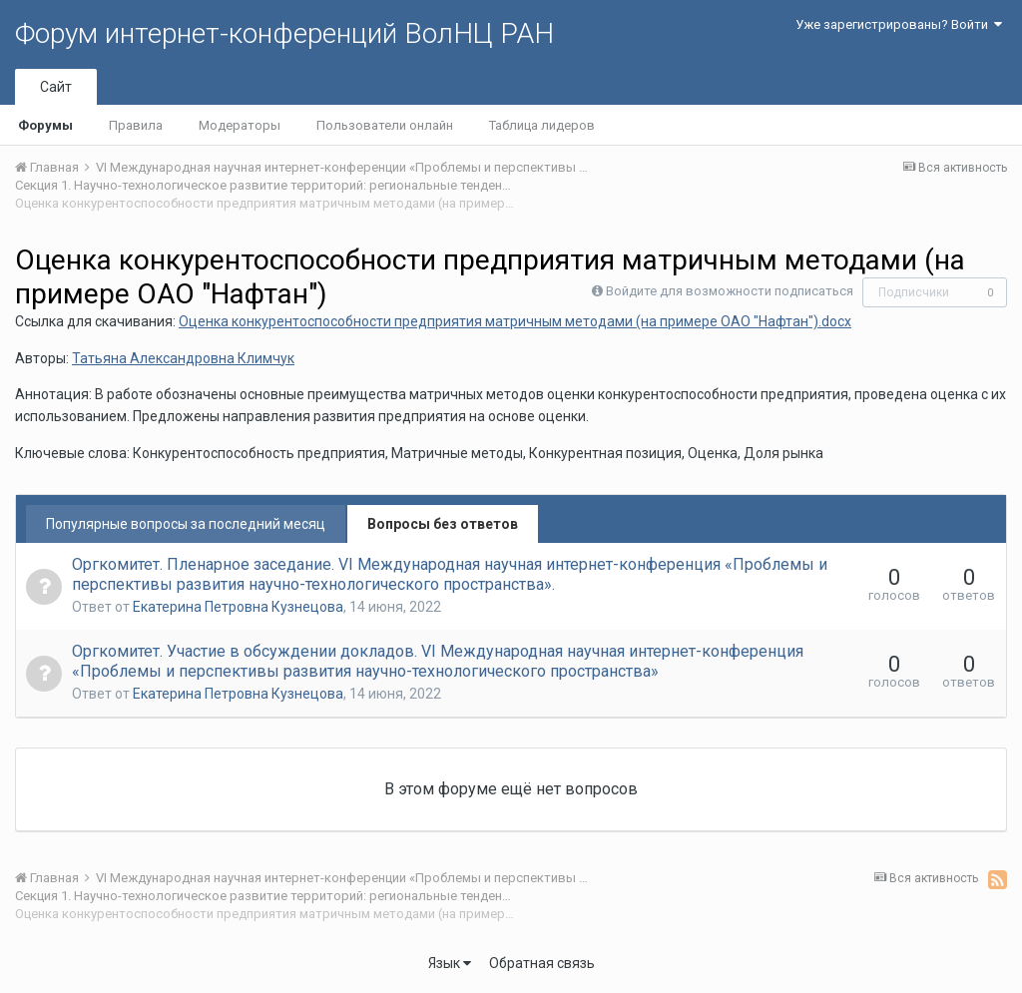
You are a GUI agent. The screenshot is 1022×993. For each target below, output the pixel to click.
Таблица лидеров (542, 125)
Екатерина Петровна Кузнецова (238, 607)
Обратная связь (542, 963)
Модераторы (239, 125)
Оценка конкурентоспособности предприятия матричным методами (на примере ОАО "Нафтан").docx (515, 321)
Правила (136, 125)
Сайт (56, 87)
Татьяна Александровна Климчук (183, 358)
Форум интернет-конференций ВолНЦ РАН (284, 33)
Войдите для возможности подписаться (729, 290)
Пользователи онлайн (384, 125)
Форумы (45, 125)
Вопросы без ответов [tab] (442, 524)
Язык (449, 963)
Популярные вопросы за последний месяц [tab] (185, 524)
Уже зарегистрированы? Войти (898, 24)
